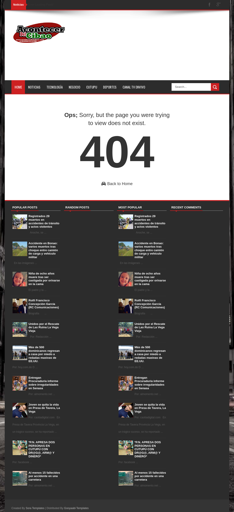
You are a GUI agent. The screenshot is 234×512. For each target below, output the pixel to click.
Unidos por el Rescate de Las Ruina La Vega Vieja (44, 327)
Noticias (34, 86)
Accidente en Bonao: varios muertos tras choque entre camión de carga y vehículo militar (43, 250)
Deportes (110, 86)
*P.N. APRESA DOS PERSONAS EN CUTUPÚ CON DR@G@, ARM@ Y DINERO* (42, 449)
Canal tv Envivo (134, 86)
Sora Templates (35, 508)
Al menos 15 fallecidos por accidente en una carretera (44, 476)
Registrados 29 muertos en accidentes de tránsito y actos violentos (44, 221)
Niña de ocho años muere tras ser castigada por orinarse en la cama (44, 279)
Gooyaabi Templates (76, 508)
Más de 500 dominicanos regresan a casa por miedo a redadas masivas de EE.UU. (44, 354)
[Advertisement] (149, 48)
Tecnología (54, 86)
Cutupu (91, 86)
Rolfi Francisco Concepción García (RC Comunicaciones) (44, 304)
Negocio (74, 86)
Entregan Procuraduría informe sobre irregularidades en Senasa (43, 383)
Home (18, 86)
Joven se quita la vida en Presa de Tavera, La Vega (44, 408)
